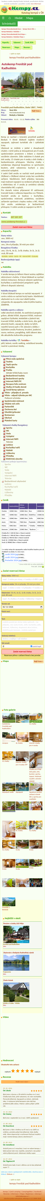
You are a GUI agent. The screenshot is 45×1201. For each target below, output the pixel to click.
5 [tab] (19, 98)
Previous (2, 87)
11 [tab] (40, 98)
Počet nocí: (6, 611)
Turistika (25, 340)
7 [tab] (26, 98)
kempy (5, 1191)
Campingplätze (27, 1191)
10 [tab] (37, 98)
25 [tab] (21, 104)
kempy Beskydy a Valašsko (10, 32)
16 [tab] (19, 101)
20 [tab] (33, 101)
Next (42, 87)
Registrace (29, 1194)
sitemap (38, 1194)
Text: (3, 619)
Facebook (37, 1191)
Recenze (27, 47)
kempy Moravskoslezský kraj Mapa (13, 34)
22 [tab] (40, 101)
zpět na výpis (15, 54)
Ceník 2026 (29, 42)
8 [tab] (30, 98)
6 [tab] (22, 98)
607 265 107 (16, 217)
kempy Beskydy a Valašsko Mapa (13, 37)
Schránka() (9, 23)
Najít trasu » (36, 111)
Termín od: (6, 604)
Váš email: (6, 643)
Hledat (18, 18)
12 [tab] (4, 101)
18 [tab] (26, 101)
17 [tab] (22, 101)
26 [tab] (24, 104)
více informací (36, 4)
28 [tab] (31, 104)
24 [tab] (17, 104)
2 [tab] (8, 98)
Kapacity (5, 42)
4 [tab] (15, 98)
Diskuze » (10, 1174)
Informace (14, 1194)
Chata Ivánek (8, 980)
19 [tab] (30, 101)
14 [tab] (12, 101)
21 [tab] (37, 101)
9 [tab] (33, 98)
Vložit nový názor (22, 1082)
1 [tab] (4, 98)
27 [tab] (28, 104)
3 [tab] (12, 98)
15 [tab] (15, 101)
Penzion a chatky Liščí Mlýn (13, 923)
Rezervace (6, 47)
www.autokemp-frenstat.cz (13, 221)
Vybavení (17, 42)
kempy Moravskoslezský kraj (11, 29)
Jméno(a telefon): (9, 636)
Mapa (29, 18)
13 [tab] (8, 101)
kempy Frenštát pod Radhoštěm (24, 57)
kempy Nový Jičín (28, 29)
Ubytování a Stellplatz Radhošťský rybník (18, 953)
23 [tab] (13, 104)
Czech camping (14, 1191)
